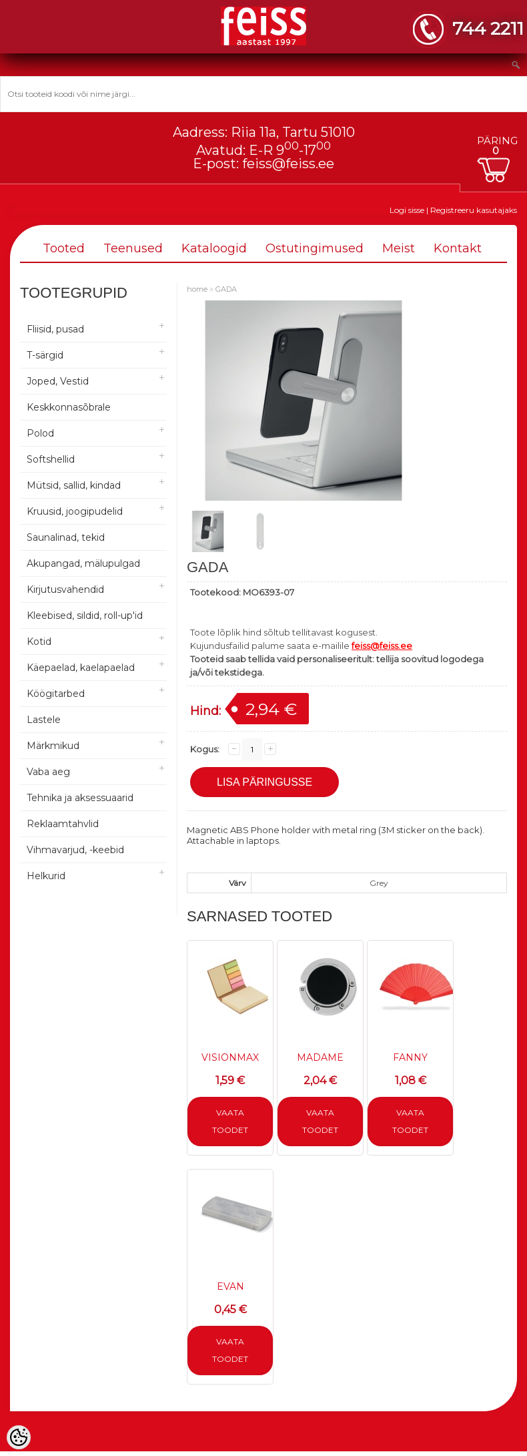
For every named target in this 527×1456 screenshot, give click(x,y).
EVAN (230, 1286)
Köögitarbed (56, 694)
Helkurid (46, 876)
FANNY (410, 1057)
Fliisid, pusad (55, 329)
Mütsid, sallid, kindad (74, 485)
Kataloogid (214, 248)
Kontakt (458, 248)
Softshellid (51, 459)
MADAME (320, 1057)
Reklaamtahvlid (63, 824)
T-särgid (45, 355)
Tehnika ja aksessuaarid (80, 798)
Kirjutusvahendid (65, 589)
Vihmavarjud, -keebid (75, 850)
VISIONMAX (230, 1057)
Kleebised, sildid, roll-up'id (85, 616)
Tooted (64, 248)
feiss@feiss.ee (288, 164)
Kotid (39, 642)
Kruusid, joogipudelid (75, 511)
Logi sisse (407, 210)
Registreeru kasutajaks (473, 210)
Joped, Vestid (58, 381)
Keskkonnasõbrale (69, 407)
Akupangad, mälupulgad (83, 563)
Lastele (44, 720)
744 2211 (488, 28)
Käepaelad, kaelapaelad (81, 668)
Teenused (133, 248)
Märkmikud (53, 746)
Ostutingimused (315, 248)
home (197, 289)
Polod (40, 433)
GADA (226, 289)
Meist (398, 248)
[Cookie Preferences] (19, 1437)
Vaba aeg (48, 772)
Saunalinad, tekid (66, 537)
